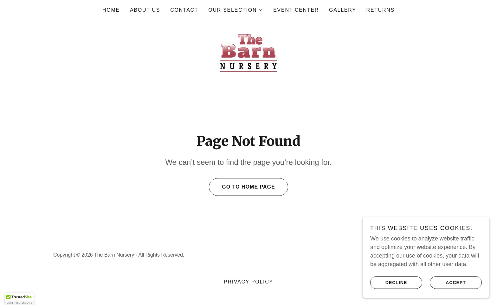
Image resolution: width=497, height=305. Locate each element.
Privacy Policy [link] (248, 281)
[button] (235, 10)
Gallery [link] (342, 10)
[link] (248, 52)
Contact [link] (184, 10)
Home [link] (111, 10)
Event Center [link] (296, 10)
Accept (448, 282)
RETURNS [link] (380, 10)
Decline (388, 282)
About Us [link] (145, 10)
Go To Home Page (242, 187)
